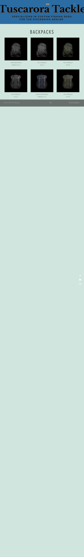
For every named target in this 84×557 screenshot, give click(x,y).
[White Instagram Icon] (80, 284)
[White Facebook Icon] (80, 275)
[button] (75, 4)
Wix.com (17, 102)
